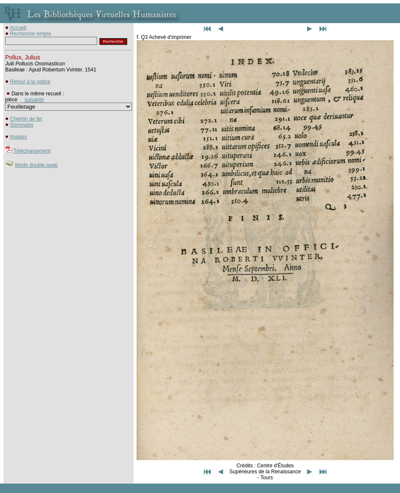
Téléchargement (32, 151)
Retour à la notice (30, 82)
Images (18, 137)
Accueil (18, 28)
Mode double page (36, 165)
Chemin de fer (26, 119)
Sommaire (21, 125)
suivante (34, 100)
